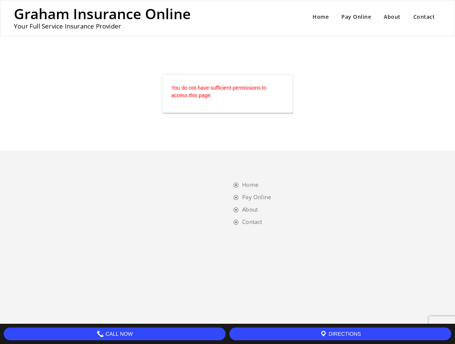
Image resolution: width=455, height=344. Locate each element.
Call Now (115, 334)
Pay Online (356, 16)
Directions (340, 334)
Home (321, 16)
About (392, 16)
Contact (424, 16)
